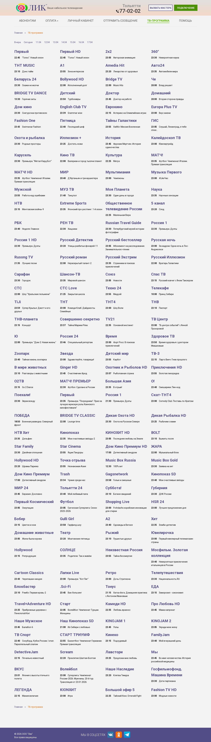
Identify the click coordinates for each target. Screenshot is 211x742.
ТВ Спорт (22, 635)
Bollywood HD (72, 79)
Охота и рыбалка (29, 138)
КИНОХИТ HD (118, 432)
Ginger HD (68, 367)
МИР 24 (21, 488)
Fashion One (24, 120)
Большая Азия (118, 381)
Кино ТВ (67, 155)
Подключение (185, 8)
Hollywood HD (26, 460)
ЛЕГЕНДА (23, 690)
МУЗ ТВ (67, 189)
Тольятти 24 (71, 488)
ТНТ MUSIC (24, 65)
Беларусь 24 (25, 79)
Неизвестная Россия (124, 550)
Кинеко (112, 635)
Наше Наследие (120, 669)
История (113, 138)
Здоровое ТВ (163, 336)
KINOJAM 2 (161, 621)
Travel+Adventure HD (32, 604)
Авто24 (157, 65)
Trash (65, 474)
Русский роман (73, 257)
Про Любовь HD (165, 604)
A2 (108, 519)
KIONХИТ (68, 690)
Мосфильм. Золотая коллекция (169, 553)
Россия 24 (69, 336)
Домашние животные (34, 533)
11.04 (38, 42)
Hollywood (23, 550)
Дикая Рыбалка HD (168, 415)
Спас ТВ (158, 274)
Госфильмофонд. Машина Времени (166, 672)
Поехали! (22, 395)
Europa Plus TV (164, 107)
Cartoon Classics (29, 573)
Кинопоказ (69, 432)
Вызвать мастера (160, 8)
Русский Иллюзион (168, 257)
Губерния (159, 488)
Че (153, 79)
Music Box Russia (121, 460)
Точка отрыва (72, 460)
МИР (64, 172)
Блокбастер (24, 586)
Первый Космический (34, 502)
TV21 (110, 319)
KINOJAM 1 (116, 621)
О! (153, 381)
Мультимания (118, 172)
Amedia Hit (115, 65)
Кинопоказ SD (163, 474)
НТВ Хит (21, 432)
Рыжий (112, 533)
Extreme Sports (73, 203)
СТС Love (68, 288)
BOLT (155, 432)
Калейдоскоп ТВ (166, 138)
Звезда (66, 353)
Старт (65, 604)
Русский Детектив (76, 240)
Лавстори (114, 652)
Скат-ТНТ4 (161, 395)
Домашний (160, 93)
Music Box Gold (164, 460)
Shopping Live (117, 502)
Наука (156, 189)
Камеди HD (116, 604)
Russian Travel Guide (123, 223)
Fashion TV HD (164, 690)
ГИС (154, 120)
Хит (154, 519)
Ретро (111, 573)
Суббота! (113, 488)
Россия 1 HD (25, 240)
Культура (114, 155)
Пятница (67, 120)
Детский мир (117, 353)
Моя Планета (117, 189)
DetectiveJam (26, 652)
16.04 (81, 42)
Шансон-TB (70, 274)
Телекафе (160, 288)
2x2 (109, 51)
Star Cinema (70, 446)
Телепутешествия (167, 573)
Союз (110, 274)
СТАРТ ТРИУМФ (75, 635)
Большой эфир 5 (120, 690)
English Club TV (73, 107)
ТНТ (64, 302)
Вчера (17, 42)
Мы (154, 652)
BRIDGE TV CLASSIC (77, 415)
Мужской (22, 189)
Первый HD (70, 51)
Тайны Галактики (121, 120)
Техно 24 (113, 288)
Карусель (22, 155)
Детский (67, 93)
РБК (18, 223)
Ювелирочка (162, 533)
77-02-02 (130, 11)
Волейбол (68, 669)
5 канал (158, 203)
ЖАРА (156, 446)
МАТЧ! (157, 155)
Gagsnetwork (117, 474)
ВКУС (19, 669)
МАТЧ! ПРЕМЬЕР (75, 381)
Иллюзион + (70, 138)
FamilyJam (160, 635)
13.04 (55, 42)
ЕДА (155, 586)
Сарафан (22, 274)
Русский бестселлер (124, 240)
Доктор (112, 93)
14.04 (64, 42)
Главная (18, 33)
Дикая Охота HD (120, 415)
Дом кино (23, 107)
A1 (62, 65)
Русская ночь (163, 240)
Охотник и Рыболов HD (126, 367)
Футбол (67, 502)
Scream (66, 652)
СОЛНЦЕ (67, 550)
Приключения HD (166, 367)
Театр (65, 533)
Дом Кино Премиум (32, 474)
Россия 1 (159, 223)
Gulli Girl (67, 519)
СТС (18, 288)
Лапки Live (69, 573)
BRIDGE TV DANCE (30, 93)
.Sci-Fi (65, 586)
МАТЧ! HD (23, 172)
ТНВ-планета (26, 319)
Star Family (24, 446)
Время (111, 336)
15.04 (72, 42)
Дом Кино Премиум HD (126, 446)
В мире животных (30, 367)
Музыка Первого (166, 172)
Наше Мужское (28, 621)
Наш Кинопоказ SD (77, 621)
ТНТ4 (110, 302)
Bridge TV (114, 79)
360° (155, 51)
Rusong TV (23, 257)
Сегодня (28, 42)
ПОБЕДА (22, 415)
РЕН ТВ (66, 223)
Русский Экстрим (121, 257)
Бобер (19, 519)
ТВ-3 (155, 353)
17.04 (90, 42)
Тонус (111, 586)
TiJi (17, 302)
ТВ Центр (159, 319)
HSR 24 (157, 502)
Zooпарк (21, 353)
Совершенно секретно (80, 319)
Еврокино (114, 107)
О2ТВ (19, 381)
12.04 (47, 42)
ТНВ (155, 302)
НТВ (18, 203)
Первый (21, 51)
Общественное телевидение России (124, 206)
